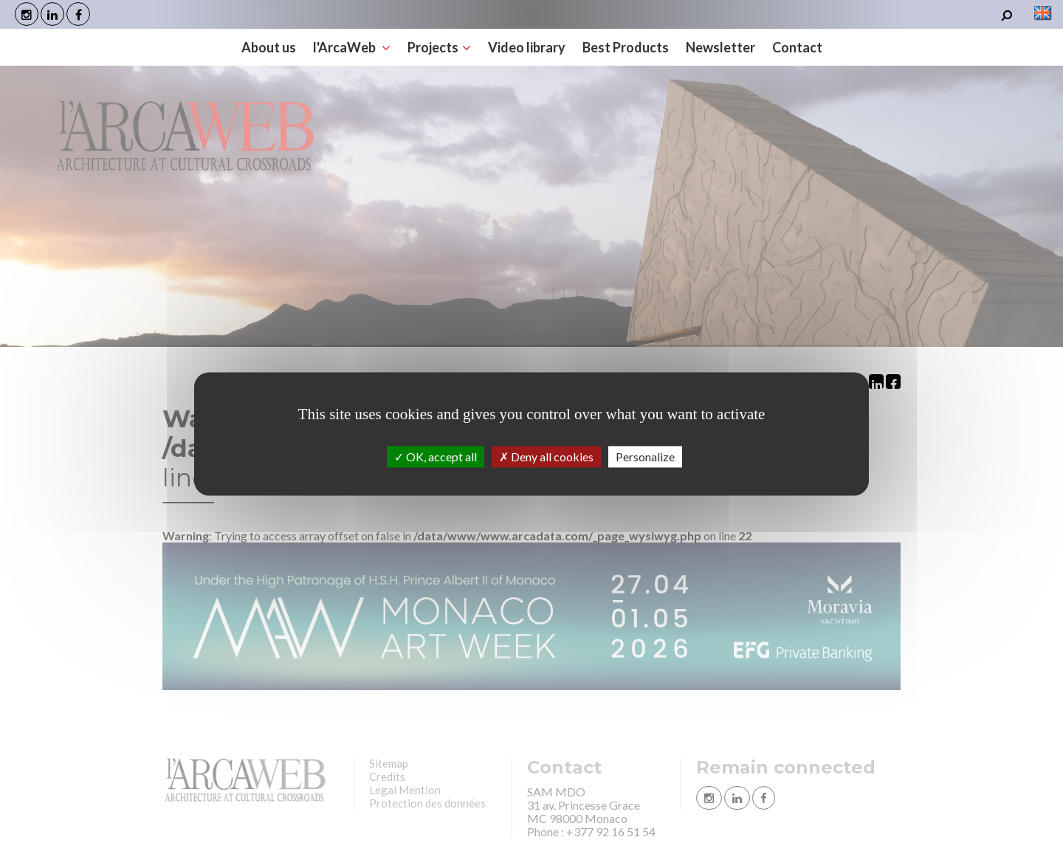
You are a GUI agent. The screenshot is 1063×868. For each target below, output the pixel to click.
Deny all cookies (546, 457)
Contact (797, 47)
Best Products (625, 47)
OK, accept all (435, 457)
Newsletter (720, 47)
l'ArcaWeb (352, 47)
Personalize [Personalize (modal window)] (645, 457)
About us (268, 47)
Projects (439, 47)
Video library (526, 47)
